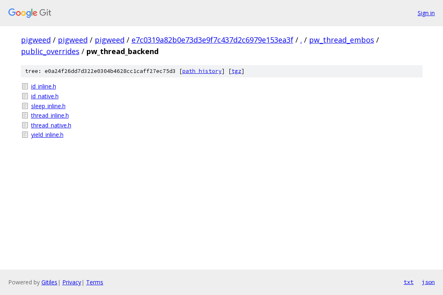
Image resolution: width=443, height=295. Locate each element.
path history (202, 71)
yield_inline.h (47, 134)
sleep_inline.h (48, 106)
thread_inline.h (50, 115)
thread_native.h (51, 125)
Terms (94, 282)
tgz (236, 71)
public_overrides (50, 51)
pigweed (36, 40)
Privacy (71, 282)
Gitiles (49, 282)
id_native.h (45, 96)
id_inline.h (43, 86)
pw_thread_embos (341, 40)
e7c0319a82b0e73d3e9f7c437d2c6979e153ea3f (212, 40)
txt (408, 282)
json (428, 282)
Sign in (426, 13)
